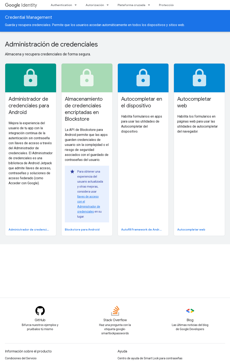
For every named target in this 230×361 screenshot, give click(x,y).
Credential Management (28, 17)
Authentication (61, 5)
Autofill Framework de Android (142, 229)
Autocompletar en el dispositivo (141, 102)
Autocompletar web (194, 102)
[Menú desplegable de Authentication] (77, 5)
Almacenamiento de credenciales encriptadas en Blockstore (84, 109)
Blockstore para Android (82, 229)
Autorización (95, 5)
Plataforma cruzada (131, 5)
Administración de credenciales (51, 44)
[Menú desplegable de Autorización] (109, 5)
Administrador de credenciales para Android (29, 105)
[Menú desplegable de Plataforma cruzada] (150, 5)
